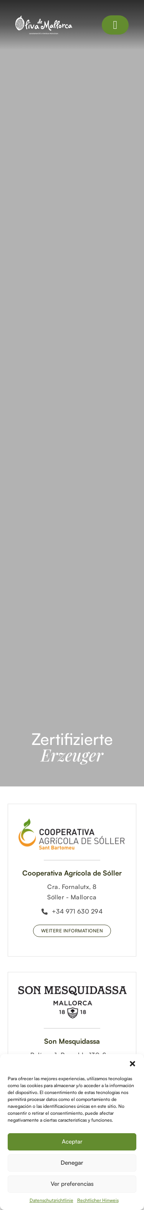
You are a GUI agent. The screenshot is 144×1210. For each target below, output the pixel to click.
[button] (132, 1064)
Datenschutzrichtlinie (51, 1200)
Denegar (72, 1162)
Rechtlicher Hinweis (98, 1200)
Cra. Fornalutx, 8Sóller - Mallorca (72, 892)
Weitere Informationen (72, 931)
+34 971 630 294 (72, 911)
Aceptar (72, 1141)
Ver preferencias (72, 1183)
